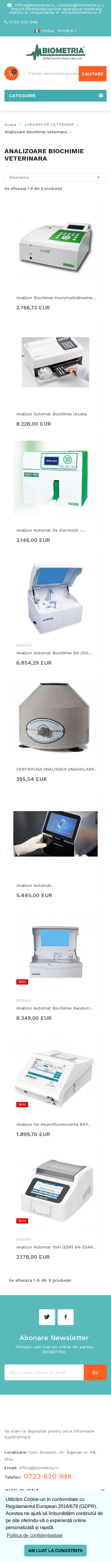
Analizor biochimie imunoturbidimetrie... (56, 297)
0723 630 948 (23, 22)
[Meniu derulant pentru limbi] (66, 31)
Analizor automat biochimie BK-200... (54, 653)
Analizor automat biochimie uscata (51, 414)
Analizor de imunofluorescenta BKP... (53, 1124)
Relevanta (55, 177)
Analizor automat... (35, 885)
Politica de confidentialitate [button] (34, 1535)
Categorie (22, 95)
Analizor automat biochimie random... (54, 1008)
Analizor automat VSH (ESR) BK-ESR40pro (57, 1247)
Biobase (23, 645)
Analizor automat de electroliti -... (50, 530)
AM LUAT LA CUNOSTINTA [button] (55, 1550)
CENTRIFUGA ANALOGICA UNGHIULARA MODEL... (57, 769)
